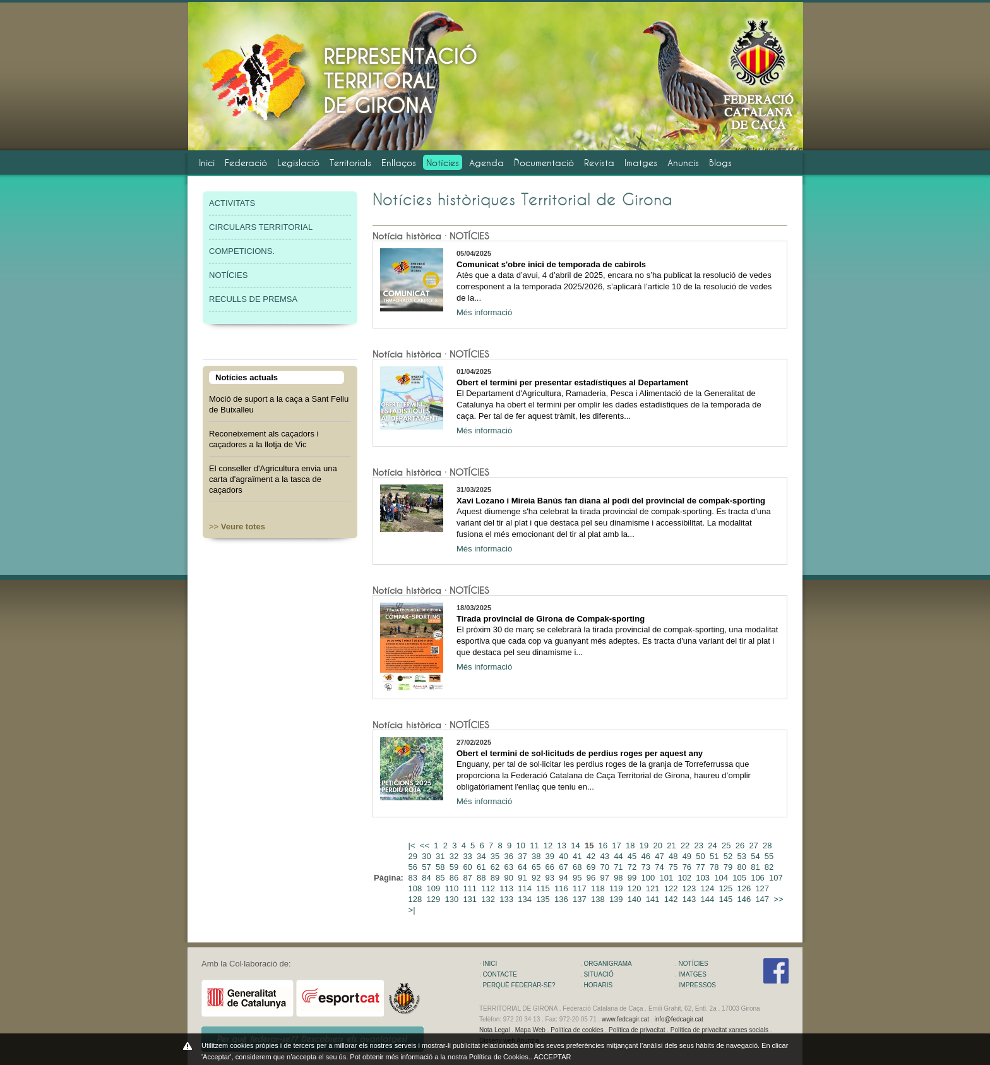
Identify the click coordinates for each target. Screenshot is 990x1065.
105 (740, 877)
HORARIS (598, 985)
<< (426, 845)
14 (576, 845)
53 (742, 856)
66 (551, 867)
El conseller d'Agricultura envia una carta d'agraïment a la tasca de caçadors (273, 479)
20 (658, 845)
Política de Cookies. (499, 1057)
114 (526, 888)
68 (578, 867)
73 (647, 867)
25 (727, 845)
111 (471, 888)
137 (580, 899)
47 (660, 856)
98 (619, 877)
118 (599, 888)
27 (754, 845)
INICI (490, 963)
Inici (207, 162)
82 (770, 867)
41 (578, 856)
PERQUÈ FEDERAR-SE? (519, 985)
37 (523, 856)
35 (496, 856)
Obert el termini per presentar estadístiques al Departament (572, 382)
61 (482, 867)
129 (435, 899)
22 (686, 845)
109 (435, 888)
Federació (246, 162)
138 (599, 899)
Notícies (442, 162)
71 (619, 867)
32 (455, 856)
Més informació (484, 312)
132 (489, 899)
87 (468, 877)
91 (523, 877)
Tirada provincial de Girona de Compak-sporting (550, 618)
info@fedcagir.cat (678, 1019)
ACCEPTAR (552, 1057)
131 (471, 899)
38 (537, 856)
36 (510, 856)
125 (727, 888)
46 (647, 856)
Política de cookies (577, 1029)
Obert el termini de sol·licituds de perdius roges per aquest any (579, 753)
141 (654, 899)
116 (562, 888)
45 (633, 856)
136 (562, 899)
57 (427, 867)
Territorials (350, 162)
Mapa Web (530, 1029)
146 (745, 899)
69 (592, 867)
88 (482, 877)
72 (633, 867)
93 (551, 877)
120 (635, 888)
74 (660, 867)
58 (441, 867)
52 (729, 856)
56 (414, 867)
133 (507, 899)
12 (549, 845)
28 (768, 845)
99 (633, 877)
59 (455, 867)
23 (700, 845)
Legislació (298, 162)
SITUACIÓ (599, 974)
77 (701, 867)
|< (413, 845)
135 (544, 899)
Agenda (486, 162)
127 (763, 888)
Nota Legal (494, 1029)
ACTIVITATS (232, 203)
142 (672, 899)
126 (745, 888)
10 (521, 845)
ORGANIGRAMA (608, 963)
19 (645, 845)
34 (482, 856)
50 (701, 856)
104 (722, 877)
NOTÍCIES (228, 275)
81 (756, 867)
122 (672, 888)
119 (617, 888)
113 (507, 888)
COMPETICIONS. (242, 251)
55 (770, 856)
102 (685, 877)
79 (729, 867)
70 (605, 867)
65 (537, 867)
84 (427, 877)
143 (690, 899)
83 (414, 877)
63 (510, 867)
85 (441, 877)
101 (667, 877)
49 (688, 856)
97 (605, 877)
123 (690, 888)
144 (709, 899)
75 (674, 867)
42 (592, 856)
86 (455, 877)
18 (631, 845)
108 (416, 888)
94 (564, 877)
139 (617, 899)
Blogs (720, 162)
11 (535, 845)
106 (758, 877)
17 (617, 845)
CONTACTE (500, 974)
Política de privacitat (637, 1029)
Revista (599, 162)
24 (713, 845)
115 (544, 888)
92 (537, 877)
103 (704, 877)
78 (715, 867)
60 (468, 867)
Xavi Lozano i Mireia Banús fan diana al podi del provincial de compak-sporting (610, 500)
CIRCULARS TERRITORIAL (261, 227)
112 (489, 888)
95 (578, 877)
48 (674, 856)
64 (523, 867)
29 (414, 856)
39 (551, 856)
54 (756, 856)
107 (777, 877)
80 (742, 867)
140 (635, 899)
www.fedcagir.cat (625, 1019)
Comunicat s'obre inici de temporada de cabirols (551, 264)
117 (580, 888)
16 (604, 845)
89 (496, 877)
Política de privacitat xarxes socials (719, 1029)
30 (427, 856)
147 (763, 899)
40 (564, 856)
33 (468, 856)
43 (605, 856)
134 (526, 899)
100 (649, 877)
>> (237, 526)
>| (413, 910)
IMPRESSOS (697, 985)
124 (709, 888)
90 (510, 877)
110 (452, 888)
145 (727, 899)
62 (496, 867)
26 (741, 845)
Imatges (640, 162)
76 (688, 867)
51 (715, 856)
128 (416, 899)
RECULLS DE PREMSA (253, 299)
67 (564, 867)
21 (672, 845)
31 (441, 856)
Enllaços (398, 162)
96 (592, 877)
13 (563, 845)
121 (654, 888)
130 (452, 899)
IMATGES (693, 974)
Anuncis (683, 162)
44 (619, 856)
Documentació (544, 162)
